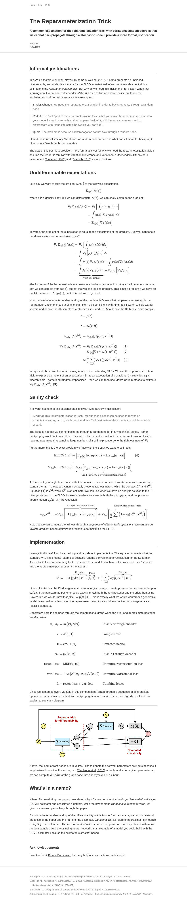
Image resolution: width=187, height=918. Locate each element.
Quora (37, 131)
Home (32, 5)
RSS (47, 5)
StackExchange (42, 104)
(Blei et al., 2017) (55, 159)
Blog (40, 5)
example (68, 557)
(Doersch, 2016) (81, 159)
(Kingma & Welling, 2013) (89, 79)
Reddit (37, 116)
